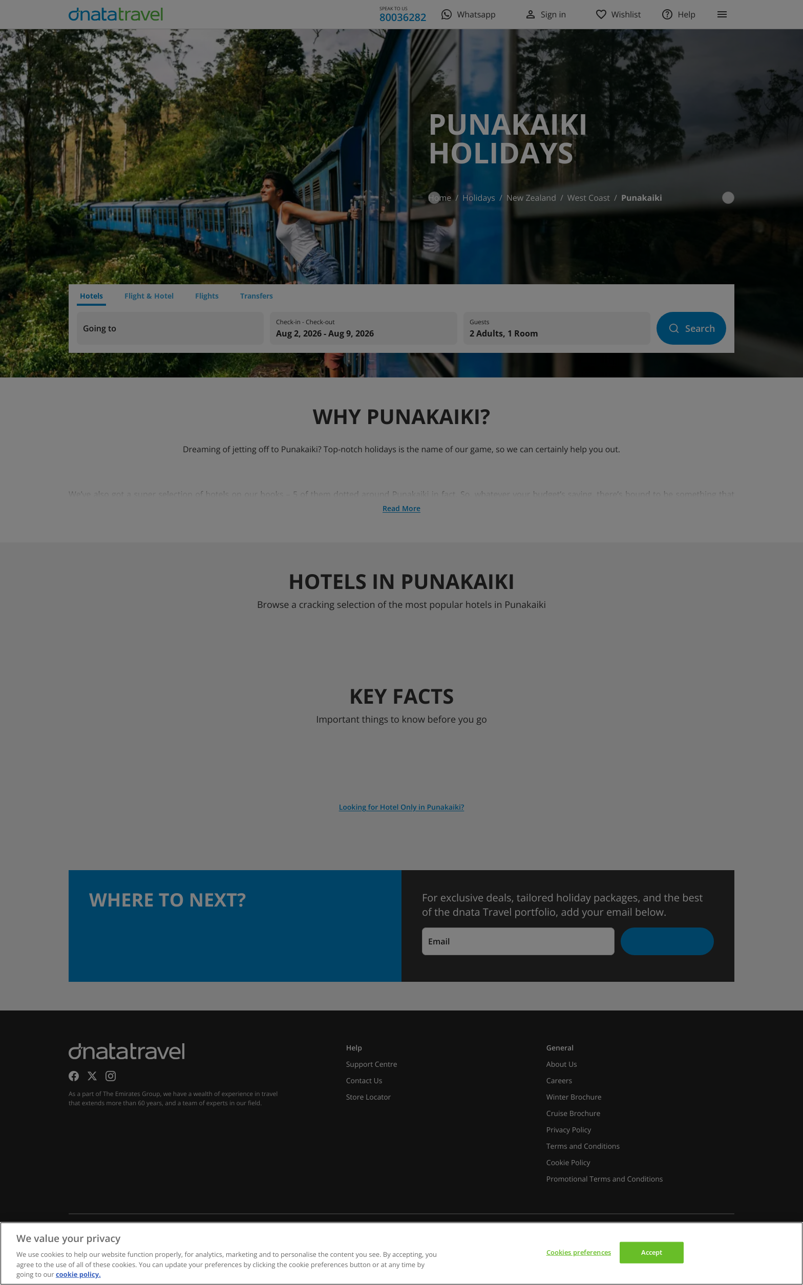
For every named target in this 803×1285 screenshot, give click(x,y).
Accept (652, 1252)
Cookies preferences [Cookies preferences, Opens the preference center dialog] (578, 1252)
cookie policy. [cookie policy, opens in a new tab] (78, 1274)
